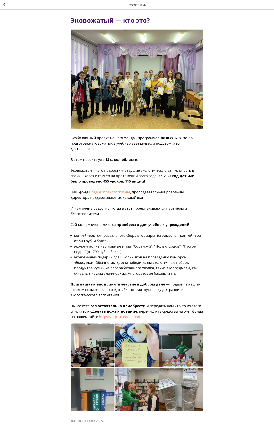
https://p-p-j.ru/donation (119, 316)
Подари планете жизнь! (109, 192)
